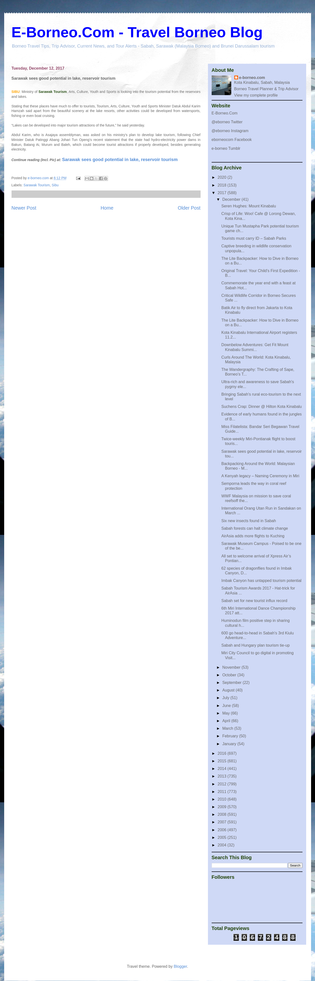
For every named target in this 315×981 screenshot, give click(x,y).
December (231, 199)
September (232, 682)
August (228, 690)
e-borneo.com (252, 77)
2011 (222, 792)
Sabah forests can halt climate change (254, 528)
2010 (222, 799)
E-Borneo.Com (225, 113)
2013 (222, 776)
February (230, 736)
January (229, 744)
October (229, 675)
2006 (222, 830)
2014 (222, 769)
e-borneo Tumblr (226, 148)
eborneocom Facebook (232, 140)
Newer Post (24, 208)
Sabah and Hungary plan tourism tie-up (255, 645)
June (227, 706)
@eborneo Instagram (230, 131)
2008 (222, 814)
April (226, 721)
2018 (222, 185)
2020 (222, 177)
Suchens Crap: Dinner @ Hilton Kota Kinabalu (261, 406)
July (226, 698)
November (231, 667)
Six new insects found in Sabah (248, 521)
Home (107, 208)
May (226, 713)
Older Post (189, 208)
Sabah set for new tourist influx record (254, 601)
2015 (222, 761)
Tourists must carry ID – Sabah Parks (253, 238)
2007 (222, 822)
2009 (222, 807)
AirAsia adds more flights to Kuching (252, 536)
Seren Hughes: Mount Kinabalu (248, 206)
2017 (222, 193)
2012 (222, 784)
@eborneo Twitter (227, 122)
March (228, 728)
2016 (222, 753)
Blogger (180, 966)
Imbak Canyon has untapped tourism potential (261, 581)
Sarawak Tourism (37, 185)
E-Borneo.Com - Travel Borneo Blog (137, 32)
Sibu (55, 185)
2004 (222, 845)
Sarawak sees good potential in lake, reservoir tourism (120, 159)
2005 (222, 837)
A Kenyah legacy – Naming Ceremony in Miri (260, 476)
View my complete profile (256, 95)
